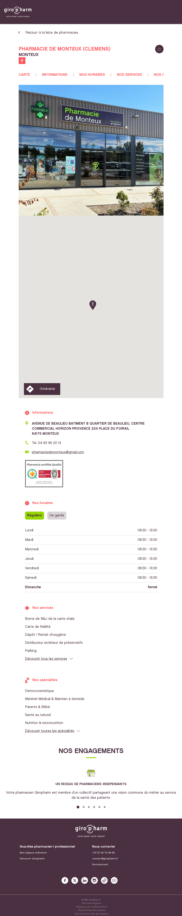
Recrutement (100, 864)
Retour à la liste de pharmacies (52, 32)
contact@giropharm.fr (105, 858)
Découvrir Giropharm (32, 858)
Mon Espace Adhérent (33, 853)
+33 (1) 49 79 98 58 (103, 853)
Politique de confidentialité (91, 907)
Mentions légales (91, 903)
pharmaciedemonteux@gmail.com (58, 452)
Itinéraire (47, 389)
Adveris (104, 914)
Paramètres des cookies (91, 910)
